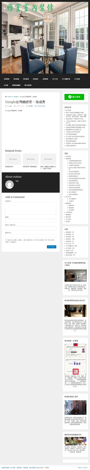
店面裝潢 (45, 79)
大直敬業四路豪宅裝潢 (75, 161)
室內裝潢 (26, 79)
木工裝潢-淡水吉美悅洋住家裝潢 (75, 136)
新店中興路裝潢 (73, 194)
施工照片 (68, 217)
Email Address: (10, 225)
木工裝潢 (77, 79)
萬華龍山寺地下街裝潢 (75, 163)
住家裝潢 (6, 79)
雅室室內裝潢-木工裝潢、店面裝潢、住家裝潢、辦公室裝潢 (19, 467)
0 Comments (41, 106)
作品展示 (68, 156)
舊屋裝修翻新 (16, 85)
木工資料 (68, 219)
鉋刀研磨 (68, 110)
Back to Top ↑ (83, 467)
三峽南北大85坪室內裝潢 (73, 132)
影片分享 (68, 196)
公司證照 (71, 210)
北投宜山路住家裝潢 (74, 187)
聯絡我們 (68, 214)
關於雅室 (68, 203)
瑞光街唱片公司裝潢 (74, 185)
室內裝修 (16, 79)
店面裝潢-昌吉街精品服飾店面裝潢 (76, 143)
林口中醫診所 (72, 192)
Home (9, 96)
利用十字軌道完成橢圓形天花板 (75, 112)
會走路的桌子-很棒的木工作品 (74, 119)
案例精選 (68, 158)
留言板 (68, 221)
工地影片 (71, 201)
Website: (8, 232)
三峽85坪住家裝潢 (74, 165)
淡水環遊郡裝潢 (73, 180)
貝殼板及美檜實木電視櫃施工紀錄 (75, 127)
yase (10, 106)
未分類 (6, 85)
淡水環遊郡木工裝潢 (71, 139)
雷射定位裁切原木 (71, 145)
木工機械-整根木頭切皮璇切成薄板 (76, 125)
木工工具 (55, 79)
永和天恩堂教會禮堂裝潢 (76, 190)
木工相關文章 (66, 79)
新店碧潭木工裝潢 (74, 183)
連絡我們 (71, 205)
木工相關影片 (72, 199)
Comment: (8, 201)
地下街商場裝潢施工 (71, 134)
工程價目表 (69, 212)
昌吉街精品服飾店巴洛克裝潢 (77, 178)
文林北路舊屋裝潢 (71, 141)
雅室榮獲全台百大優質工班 (73, 129)
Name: (7, 217)
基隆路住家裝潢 (73, 176)
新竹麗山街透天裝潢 (74, 174)
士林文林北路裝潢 (74, 171)
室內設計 (35, 79)
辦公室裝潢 (28, 85)
